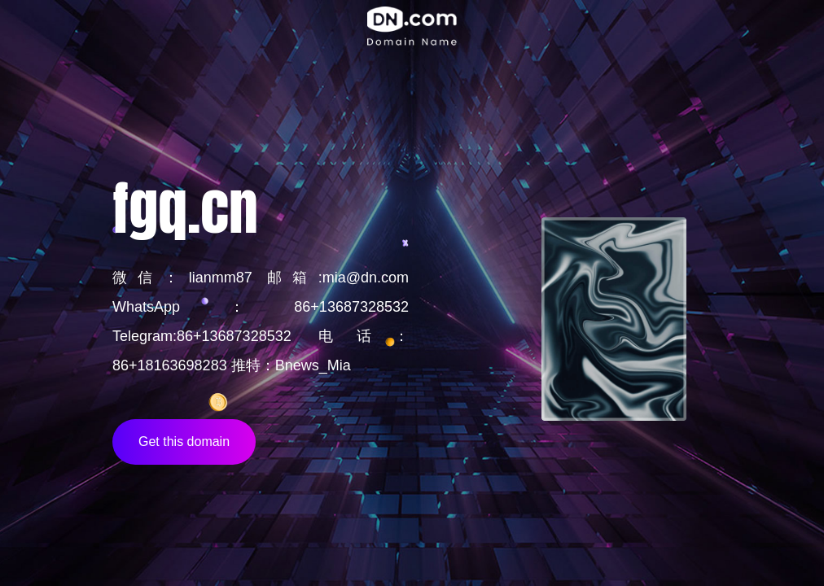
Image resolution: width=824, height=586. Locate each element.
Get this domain (184, 441)
